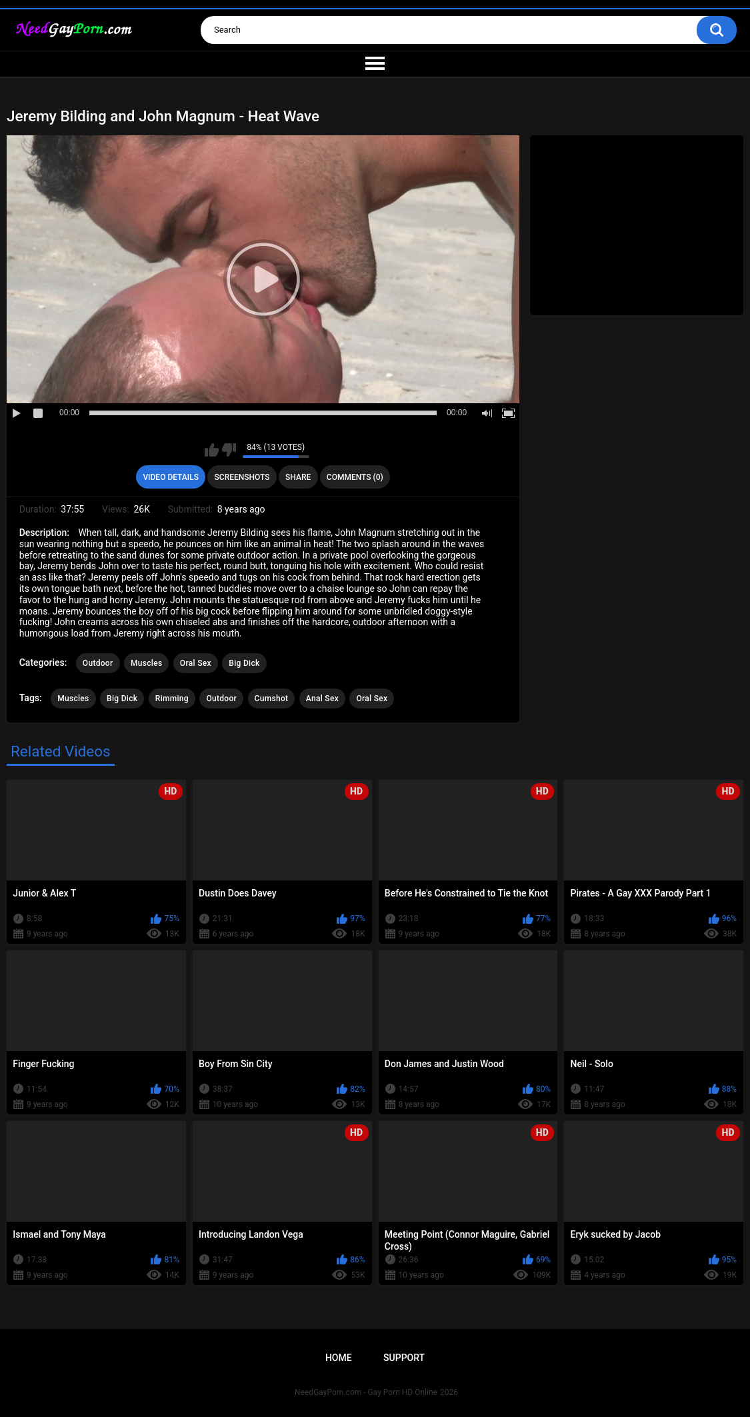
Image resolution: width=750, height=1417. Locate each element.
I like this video (212, 450)
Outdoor (98, 663)
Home (338, 1357)
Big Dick (244, 663)
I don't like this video (229, 450)
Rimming (172, 698)
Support (404, 1357)
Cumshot (272, 698)
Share (298, 477)
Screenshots (242, 477)
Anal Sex (322, 698)
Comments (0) (355, 477)
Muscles (146, 663)
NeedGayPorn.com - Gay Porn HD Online (366, 1392)
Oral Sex (195, 663)
